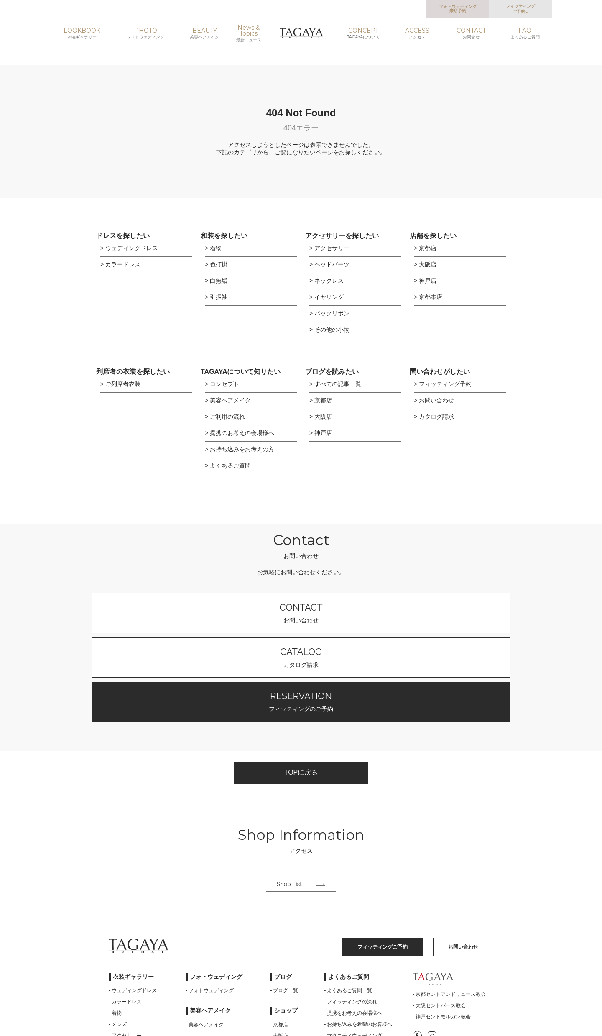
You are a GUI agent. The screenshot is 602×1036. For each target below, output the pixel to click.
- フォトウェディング (210, 903)
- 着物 (115, 926)
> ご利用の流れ (225, 416)
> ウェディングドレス (129, 248)
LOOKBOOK (82, 33)
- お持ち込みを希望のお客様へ (358, 937)
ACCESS (417, 33)
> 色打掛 (216, 264)
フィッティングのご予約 (414, 613)
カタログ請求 (301, 613)
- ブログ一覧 (284, 903)
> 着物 (213, 248)
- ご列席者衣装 (125, 959)
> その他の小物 (329, 329)
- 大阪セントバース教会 (439, 918)
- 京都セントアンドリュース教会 (449, 907)
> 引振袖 (216, 297)
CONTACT (471, 33)
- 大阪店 (279, 949)
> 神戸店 (425, 280)
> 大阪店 (425, 264)
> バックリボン (329, 313)
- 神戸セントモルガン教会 (442, 929)
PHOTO (145, 33)
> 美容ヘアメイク (228, 400)
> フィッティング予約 (443, 384)
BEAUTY (205, 33)
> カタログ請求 (434, 416)
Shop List (301, 796)
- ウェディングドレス (133, 903)
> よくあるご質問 (228, 465)
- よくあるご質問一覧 (348, 903)
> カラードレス (120, 264)
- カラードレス (125, 914)
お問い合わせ (188, 613)
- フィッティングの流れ (350, 914)
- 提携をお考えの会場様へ (353, 926)
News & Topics (249, 33)
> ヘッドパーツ (329, 264)
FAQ (525, 33)
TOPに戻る (301, 682)
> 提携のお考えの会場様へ (239, 433)
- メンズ (118, 937)
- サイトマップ (340, 959)
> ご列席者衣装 (120, 384)
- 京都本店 (281, 971)
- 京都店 (279, 937)
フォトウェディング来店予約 (458, 8)
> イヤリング (326, 297)
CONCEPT (363, 33)
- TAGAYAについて (207, 972)
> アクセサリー (329, 248)
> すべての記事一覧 (335, 384)
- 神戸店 (279, 960)
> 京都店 (425, 248)
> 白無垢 (216, 280)
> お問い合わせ (434, 400)
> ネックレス (326, 280)
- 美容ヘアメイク (205, 937)
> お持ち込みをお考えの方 (239, 449)
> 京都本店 (428, 297)
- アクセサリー (125, 948)
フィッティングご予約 (520, 9)
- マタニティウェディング (353, 948)
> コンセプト (222, 384)
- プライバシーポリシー (350, 971)
